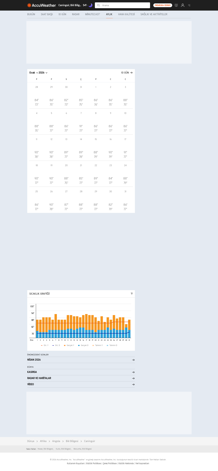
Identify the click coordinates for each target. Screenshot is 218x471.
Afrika (43, 441)
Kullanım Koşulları (76, 463)
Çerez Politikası (110, 463)
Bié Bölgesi (72, 441)
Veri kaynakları (142, 463)
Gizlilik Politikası (94, 463)
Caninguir (89, 441)
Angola (56, 441)
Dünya (30, 441)
